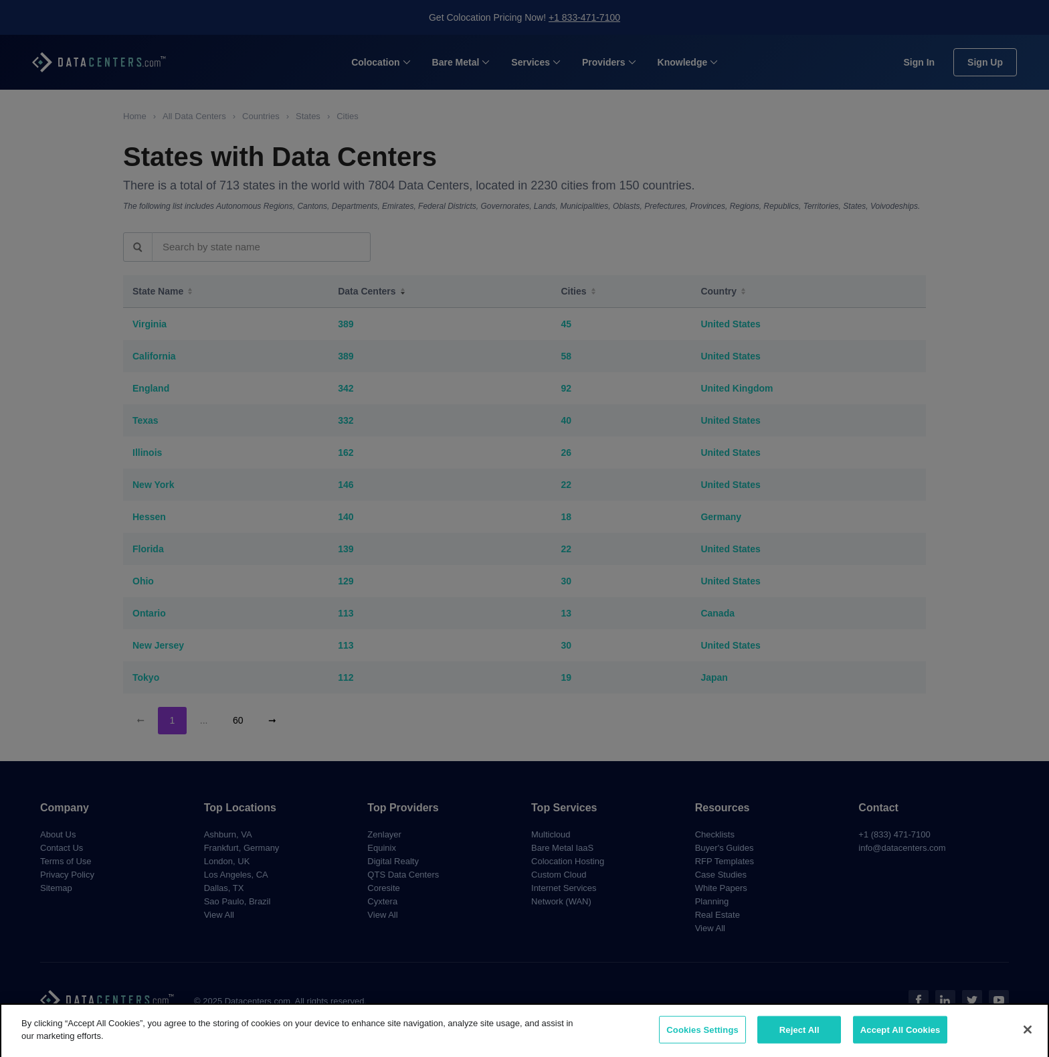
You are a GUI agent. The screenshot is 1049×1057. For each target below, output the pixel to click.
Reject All (799, 1038)
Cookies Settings (702, 1038)
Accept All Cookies (900, 1038)
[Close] (1027, 1037)
